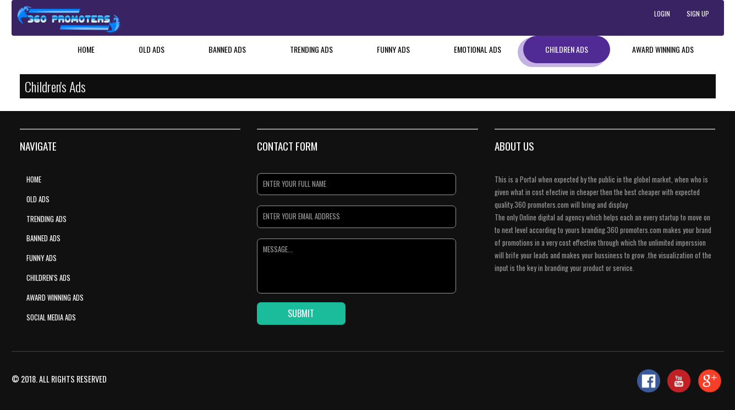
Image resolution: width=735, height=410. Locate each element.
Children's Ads (48, 278)
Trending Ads (311, 49)
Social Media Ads (51, 317)
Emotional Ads (477, 49)
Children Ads (566, 49)
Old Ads (151, 49)
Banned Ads (227, 49)
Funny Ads (393, 49)
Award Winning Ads (663, 49)
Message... (356, 266)
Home (86, 49)
